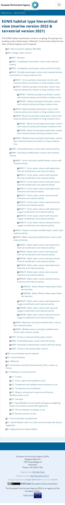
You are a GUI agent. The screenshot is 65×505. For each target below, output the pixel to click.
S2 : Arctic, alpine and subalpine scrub (28, 380)
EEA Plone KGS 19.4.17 (39, 476)
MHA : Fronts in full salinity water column (29, 348)
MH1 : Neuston (18, 57)
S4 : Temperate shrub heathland (25, 388)
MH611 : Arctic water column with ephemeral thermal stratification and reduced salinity (38, 169)
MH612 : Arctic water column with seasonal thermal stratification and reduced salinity (37, 176)
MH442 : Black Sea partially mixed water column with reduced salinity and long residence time (39, 132)
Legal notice (28, 495)
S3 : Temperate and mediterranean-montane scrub (34, 384)
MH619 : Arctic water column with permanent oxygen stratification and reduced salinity (38, 224)
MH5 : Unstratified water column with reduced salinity (35, 148)
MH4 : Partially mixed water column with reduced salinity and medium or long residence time (36, 73)
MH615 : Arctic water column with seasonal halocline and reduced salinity (37, 197)
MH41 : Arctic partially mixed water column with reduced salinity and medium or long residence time (36, 81)
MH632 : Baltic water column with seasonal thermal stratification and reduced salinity (37, 253)
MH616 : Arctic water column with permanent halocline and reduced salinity (38, 203)
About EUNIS (19, 12)
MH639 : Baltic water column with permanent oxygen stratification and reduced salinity (38, 316)
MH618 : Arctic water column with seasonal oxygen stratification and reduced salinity (37, 217)
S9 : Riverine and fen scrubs (23, 413)
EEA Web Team (38, 472)
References (6, 12)
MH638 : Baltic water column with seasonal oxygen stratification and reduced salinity (37, 309)
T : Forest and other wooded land (22, 418)
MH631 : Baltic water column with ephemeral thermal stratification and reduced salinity (38, 246)
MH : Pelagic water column (19, 52)
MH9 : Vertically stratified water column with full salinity (36, 344)
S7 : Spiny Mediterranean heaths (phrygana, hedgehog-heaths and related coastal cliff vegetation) (35, 404)
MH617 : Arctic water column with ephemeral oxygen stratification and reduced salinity (38, 210)
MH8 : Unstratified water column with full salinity (33, 340)
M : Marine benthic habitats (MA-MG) (24, 49)
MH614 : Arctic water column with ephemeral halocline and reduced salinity (38, 190)
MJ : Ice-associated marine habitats (23, 353)
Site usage (35, 483)
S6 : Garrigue (17, 399)
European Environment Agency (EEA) (32, 456)
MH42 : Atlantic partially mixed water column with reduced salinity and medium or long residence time (36, 88)
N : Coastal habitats (16, 357)
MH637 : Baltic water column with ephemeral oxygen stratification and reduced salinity (38, 302)
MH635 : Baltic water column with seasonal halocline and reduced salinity (37, 273)
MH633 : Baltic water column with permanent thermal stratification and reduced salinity (38, 260)
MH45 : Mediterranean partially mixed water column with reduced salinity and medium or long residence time (37, 141)
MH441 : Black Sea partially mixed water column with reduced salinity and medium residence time (39, 125)
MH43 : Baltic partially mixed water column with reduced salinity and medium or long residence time (36, 110)
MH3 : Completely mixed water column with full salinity (35, 68)
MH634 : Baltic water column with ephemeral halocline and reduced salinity (38, 266)
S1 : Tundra (16, 376)
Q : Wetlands (13, 361)
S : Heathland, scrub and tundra (22, 372)
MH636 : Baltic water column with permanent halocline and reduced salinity (38, 280)
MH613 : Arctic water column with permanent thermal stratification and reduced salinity (38, 183)
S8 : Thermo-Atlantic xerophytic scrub (28, 409)
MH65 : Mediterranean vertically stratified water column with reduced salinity (36, 330)
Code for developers (49, 483)
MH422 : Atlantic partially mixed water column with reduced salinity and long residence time (38, 103)
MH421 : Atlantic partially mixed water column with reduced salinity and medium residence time (39, 96)
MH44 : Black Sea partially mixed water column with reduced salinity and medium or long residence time (37, 117)
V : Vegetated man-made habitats (22, 429)
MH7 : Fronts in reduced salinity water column (31, 337)
